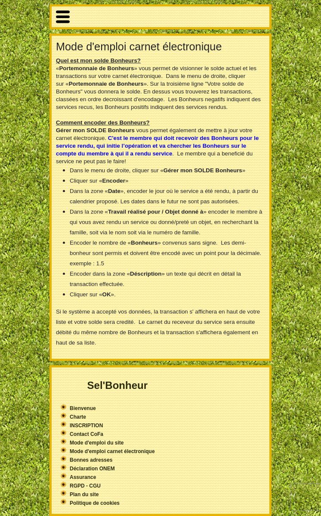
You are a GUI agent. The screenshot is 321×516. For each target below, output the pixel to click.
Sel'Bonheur (117, 385)
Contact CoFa (86, 434)
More (160, 17)
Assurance (83, 477)
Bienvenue (83, 408)
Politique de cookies (95, 503)
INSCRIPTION (86, 426)
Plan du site (84, 494)
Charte (78, 417)
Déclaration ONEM (92, 469)
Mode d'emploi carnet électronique (112, 451)
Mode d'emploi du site (97, 443)
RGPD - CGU (85, 486)
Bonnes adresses (91, 460)
